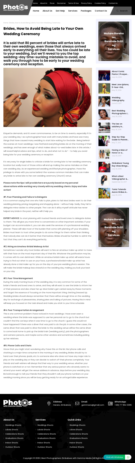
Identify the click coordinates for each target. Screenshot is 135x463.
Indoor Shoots (11, 442)
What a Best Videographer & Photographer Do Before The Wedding (120, 177)
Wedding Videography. (118, 99)
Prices (52, 3)
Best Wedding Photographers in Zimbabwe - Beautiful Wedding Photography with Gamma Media (120, 112)
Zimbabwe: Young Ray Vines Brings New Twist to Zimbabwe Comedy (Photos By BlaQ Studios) (120, 164)
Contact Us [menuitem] (101, 10)
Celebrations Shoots (14, 434)
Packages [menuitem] (86, 10)
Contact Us (113, 3)
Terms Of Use (73, 3)
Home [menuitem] (36, 10)
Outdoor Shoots (12, 447)
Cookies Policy (100, 3)
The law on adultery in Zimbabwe (117, 125)
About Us (43, 3)
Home (35, 3)
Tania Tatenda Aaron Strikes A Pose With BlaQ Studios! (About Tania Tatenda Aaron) (119, 191)
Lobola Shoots (11, 429)
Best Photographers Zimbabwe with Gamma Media (67, 458)
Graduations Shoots (14, 438)
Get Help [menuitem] (60, 10)
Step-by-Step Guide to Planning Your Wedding (120, 138)
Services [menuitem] (72, 10)
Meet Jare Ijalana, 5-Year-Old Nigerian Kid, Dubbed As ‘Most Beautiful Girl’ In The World (120, 86)
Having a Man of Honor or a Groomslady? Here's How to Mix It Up (120, 151)
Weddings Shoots (13, 425)
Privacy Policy (86, 3)
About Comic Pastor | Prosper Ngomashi (119, 73)
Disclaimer (61, 3)
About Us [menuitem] (47, 10)
